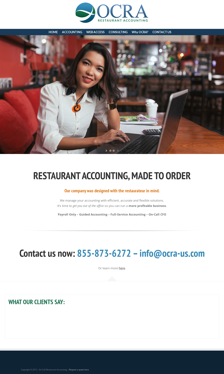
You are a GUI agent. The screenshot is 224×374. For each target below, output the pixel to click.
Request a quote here (79, 369)
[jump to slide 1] (110, 150)
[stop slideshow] (117, 150)
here (122, 268)
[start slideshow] (107, 150)
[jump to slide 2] (113, 150)
